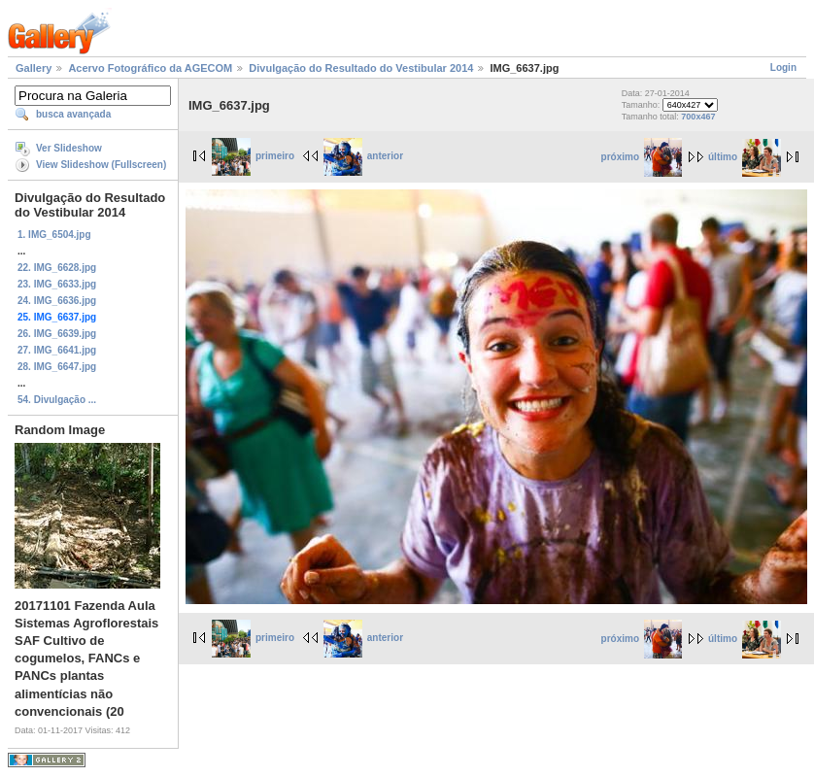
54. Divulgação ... (56, 399)
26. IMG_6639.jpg (56, 333)
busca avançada (73, 114)
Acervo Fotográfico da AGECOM (150, 68)
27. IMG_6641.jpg (56, 350)
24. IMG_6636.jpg (56, 300)
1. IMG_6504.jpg (54, 234)
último (744, 157)
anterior (363, 156)
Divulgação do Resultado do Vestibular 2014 (361, 68)
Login (783, 67)
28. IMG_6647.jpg (56, 366)
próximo (641, 157)
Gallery (33, 68)
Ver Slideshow (69, 148)
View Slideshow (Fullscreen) (101, 164)
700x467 (698, 116)
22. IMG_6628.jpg (56, 267)
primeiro (253, 156)
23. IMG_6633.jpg (56, 284)
